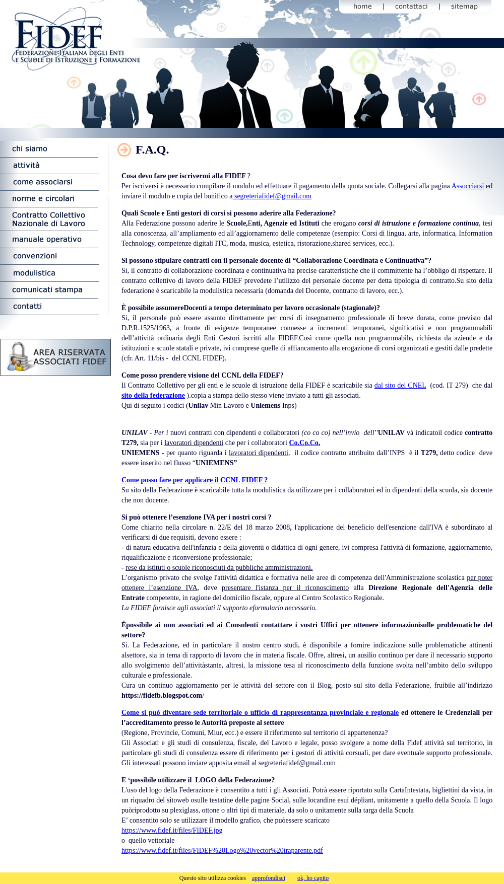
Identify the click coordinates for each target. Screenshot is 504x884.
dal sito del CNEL (400, 385)
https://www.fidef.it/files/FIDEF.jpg (172, 830)
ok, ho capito (313, 877)
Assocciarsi (468, 186)
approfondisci (268, 877)
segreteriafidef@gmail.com (271, 196)
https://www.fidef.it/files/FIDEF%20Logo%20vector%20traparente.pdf (222, 850)
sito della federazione (153, 395)
